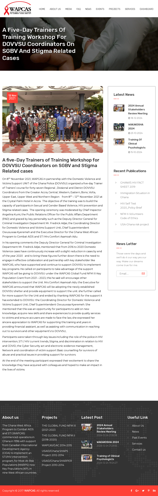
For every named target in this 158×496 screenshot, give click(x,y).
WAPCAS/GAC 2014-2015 (57, 445)
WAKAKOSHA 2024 (108, 442)
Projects (114, 9)
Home (42, 9)
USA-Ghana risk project (134, 224)
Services (130, 9)
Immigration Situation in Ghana (135, 195)
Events (100, 9)
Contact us (139, 449)
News (88, 9)
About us (55, 9)
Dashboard (146, 9)
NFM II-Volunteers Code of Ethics (131, 216)
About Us (138, 425)
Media (68, 9)
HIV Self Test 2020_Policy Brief (131, 205)
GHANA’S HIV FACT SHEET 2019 (132, 184)
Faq (79, 9)
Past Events (139, 437)
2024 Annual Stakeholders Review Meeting (138, 109)
